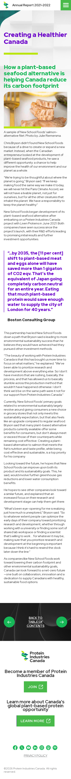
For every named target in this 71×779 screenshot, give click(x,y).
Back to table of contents (35, 622)
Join (35, 686)
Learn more (36, 720)
